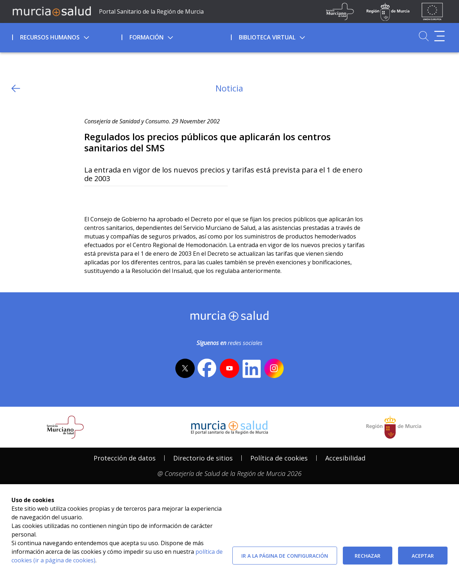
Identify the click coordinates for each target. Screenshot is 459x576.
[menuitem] (66, 36)
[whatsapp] (117, 197)
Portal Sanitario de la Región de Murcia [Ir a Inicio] (151, 11)
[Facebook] (103, 197)
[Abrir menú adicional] (439, 36)
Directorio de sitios (203, 458)
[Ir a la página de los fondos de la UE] (432, 11)
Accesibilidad (345, 458)
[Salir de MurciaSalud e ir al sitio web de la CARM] (394, 427)
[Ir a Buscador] (423, 36)
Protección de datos (125, 458)
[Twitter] (89, 197)
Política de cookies (279, 458)
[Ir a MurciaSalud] (51, 11)
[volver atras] (15, 88)
